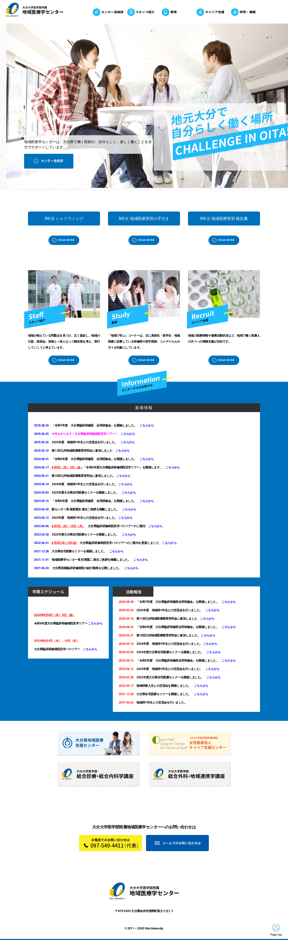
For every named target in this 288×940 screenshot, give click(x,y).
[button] (64, 219)
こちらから (147, 425)
